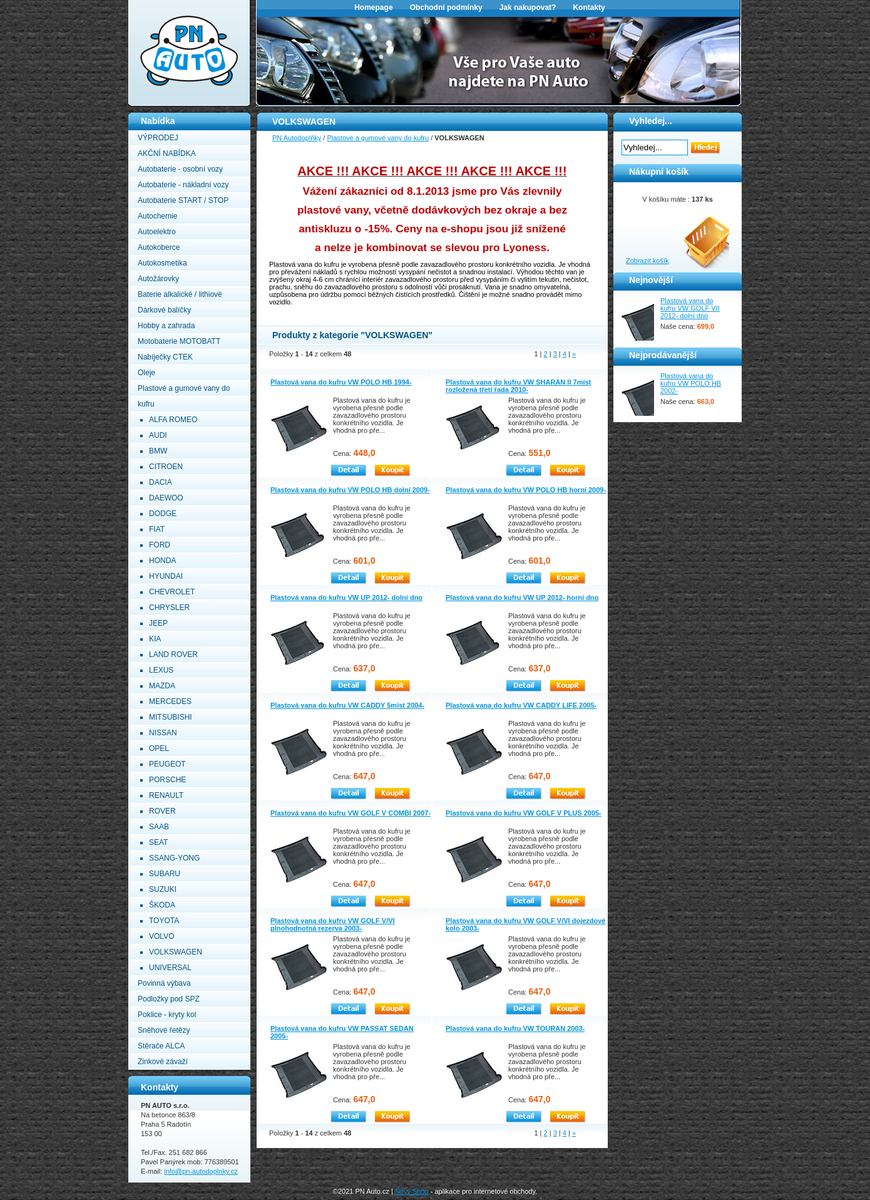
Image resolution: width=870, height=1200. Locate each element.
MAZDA (162, 685)
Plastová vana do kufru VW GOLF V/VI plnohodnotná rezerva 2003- (332, 924)
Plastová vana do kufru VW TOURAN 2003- (515, 1028)
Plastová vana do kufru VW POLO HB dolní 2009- (350, 490)
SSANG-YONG (174, 858)
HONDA (162, 560)
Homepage (373, 7)
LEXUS (161, 670)
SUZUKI (163, 889)
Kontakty (589, 7)
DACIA (160, 482)
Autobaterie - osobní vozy (180, 169)
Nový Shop (412, 1191)
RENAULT (166, 795)
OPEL (159, 748)
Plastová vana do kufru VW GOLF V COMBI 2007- (350, 813)
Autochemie (157, 216)
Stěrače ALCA (161, 1046)
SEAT (158, 842)
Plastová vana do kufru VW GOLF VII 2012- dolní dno (690, 308)
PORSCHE (167, 779)
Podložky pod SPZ (169, 999)
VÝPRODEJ (158, 137)
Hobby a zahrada (166, 325)
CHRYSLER (169, 607)
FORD (159, 545)
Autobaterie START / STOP (183, 200)
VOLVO (161, 936)
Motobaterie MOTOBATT (179, 341)
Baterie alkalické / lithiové (180, 294)
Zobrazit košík (647, 260)
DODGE (163, 513)
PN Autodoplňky (152, 4)
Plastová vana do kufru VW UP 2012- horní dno (522, 597)
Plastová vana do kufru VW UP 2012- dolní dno (346, 597)
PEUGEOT (167, 764)
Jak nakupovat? (527, 7)
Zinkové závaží (163, 1061)
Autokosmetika (162, 263)
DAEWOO (166, 498)
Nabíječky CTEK (165, 357)
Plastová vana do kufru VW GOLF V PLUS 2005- (523, 813)
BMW (158, 451)
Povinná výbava (164, 983)
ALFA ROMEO (173, 419)
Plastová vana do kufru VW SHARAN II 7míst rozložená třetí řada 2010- (518, 385)
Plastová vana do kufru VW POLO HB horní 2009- (526, 490)
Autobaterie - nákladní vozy (183, 184)
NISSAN (163, 732)
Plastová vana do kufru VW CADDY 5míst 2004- (347, 705)
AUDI (158, 435)
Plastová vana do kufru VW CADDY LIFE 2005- (521, 705)
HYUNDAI (166, 576)
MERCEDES (170, 701)
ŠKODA (162, 905)
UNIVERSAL (170, 967)
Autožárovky (158, 278)
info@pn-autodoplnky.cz (200, 1171)
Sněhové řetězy (164, 1030)
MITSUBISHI (170, 717)
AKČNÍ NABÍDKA (167, 153)
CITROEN (166, 466)
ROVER (162, 811)
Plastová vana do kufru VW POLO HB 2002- (690, 383)
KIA (155, 638)
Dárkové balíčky (164, 310)
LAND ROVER (173, 654)
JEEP (158, 623)
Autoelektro (157, 231)
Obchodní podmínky (446, 7)
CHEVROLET (172, 591)
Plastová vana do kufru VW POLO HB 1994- (341, 382)
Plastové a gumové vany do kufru (378, 138)
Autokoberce (159, 247)
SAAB (159, 826)
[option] (499, 60)
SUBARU (164, 873)
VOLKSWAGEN (175, 952)
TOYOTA (164, 920)
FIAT (157, 529)
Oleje (146, 372)
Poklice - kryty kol (167, 1014)
